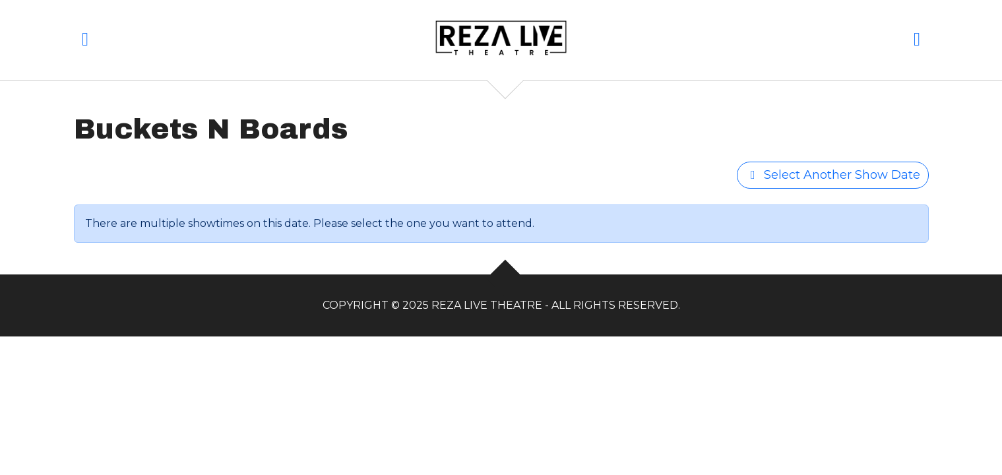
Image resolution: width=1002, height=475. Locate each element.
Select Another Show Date (832, 175)
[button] (85, 42)
